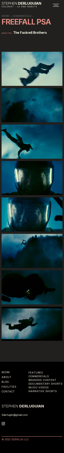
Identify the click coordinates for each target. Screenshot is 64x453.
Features (35, 372)
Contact (8, 391)
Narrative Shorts (42, 391)
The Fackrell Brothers (30, 32)
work (5, 16)
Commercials (21, 16)
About (6, 377)
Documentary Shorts (45, 383)
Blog (5, 382)
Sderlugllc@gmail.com (15, 414)
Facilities (9, 386)
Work (6, 372)
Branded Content (42, 380)
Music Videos (38, 387)
